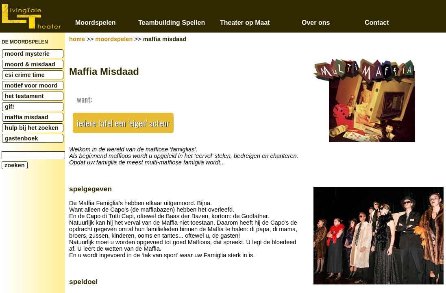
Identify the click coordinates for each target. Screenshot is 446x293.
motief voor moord (31, 85)
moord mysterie (27, 53)
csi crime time (25, 75)
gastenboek (21, 138)
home (77, 39)
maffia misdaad (26, 117)
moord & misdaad (30, 64)
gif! (9, 106)
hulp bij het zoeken (32, 128)
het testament (24, 96)
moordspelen (114, 39)
